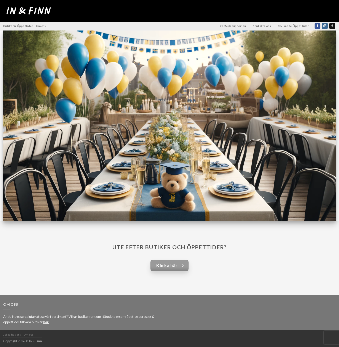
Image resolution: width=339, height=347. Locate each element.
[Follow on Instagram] (325, 26)
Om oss (41, 26)
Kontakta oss (262, 26)
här (46, 322)
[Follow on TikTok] (332, 26)
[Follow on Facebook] (317, 26)
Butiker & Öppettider (18, 26)
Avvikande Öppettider (293, 26)
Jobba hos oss (12, 334)
